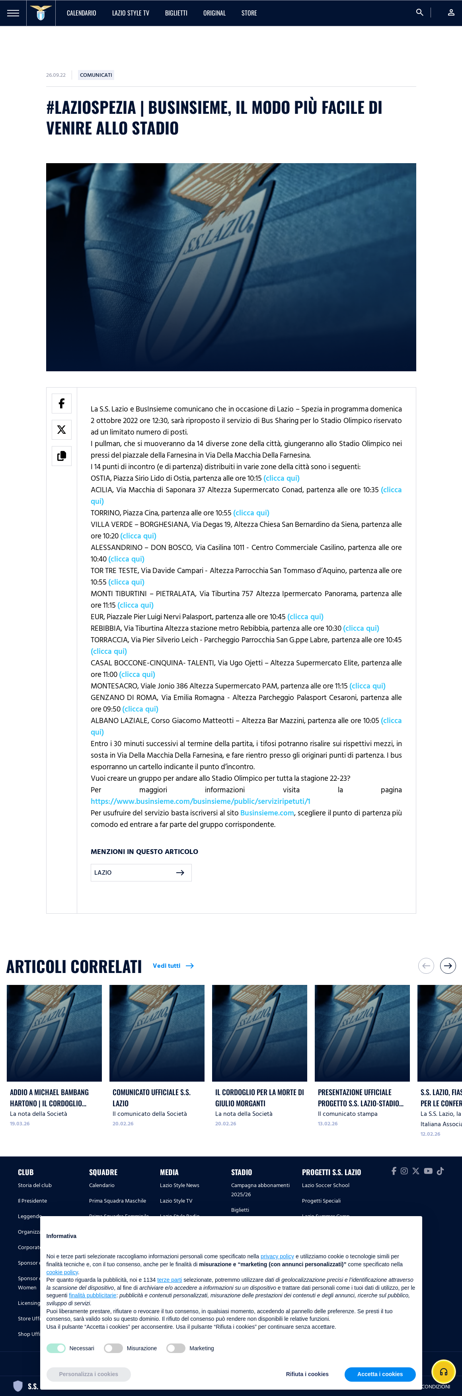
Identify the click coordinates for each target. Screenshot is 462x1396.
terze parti (169, 1280)
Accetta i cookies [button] (380, 1374)
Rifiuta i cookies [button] (307, 1374)
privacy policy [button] (277, 1256)
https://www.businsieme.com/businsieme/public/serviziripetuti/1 (200, 801)
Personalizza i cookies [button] (89, 1374)
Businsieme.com (267, 813)
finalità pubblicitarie (92, 1295)
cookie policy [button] (62, 1272)
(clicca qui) (281, 478)
